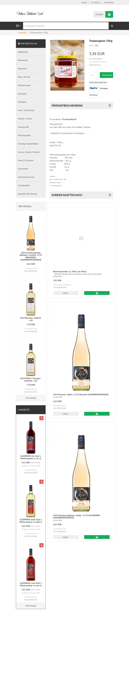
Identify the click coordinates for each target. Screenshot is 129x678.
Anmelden (109, 2)
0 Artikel (99, 14)
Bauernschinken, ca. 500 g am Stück (69, 271)
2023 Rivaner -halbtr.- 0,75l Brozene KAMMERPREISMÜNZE (80, 394)
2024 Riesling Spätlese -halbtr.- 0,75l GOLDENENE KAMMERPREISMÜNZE (76, 516)
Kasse (84, 2)
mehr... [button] (66, 293)
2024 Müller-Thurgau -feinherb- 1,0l (31, 379)
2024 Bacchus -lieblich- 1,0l (31, 319)
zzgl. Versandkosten (95, 58)
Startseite (22, 32)
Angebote (24, 409)
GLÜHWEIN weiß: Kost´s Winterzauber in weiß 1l (31, 520)
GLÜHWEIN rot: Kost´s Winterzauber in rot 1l (30, 457)
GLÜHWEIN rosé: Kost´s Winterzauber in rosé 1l (31, 584)
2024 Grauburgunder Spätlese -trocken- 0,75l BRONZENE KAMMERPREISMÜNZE (31, 256)
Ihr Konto (95, 2)
